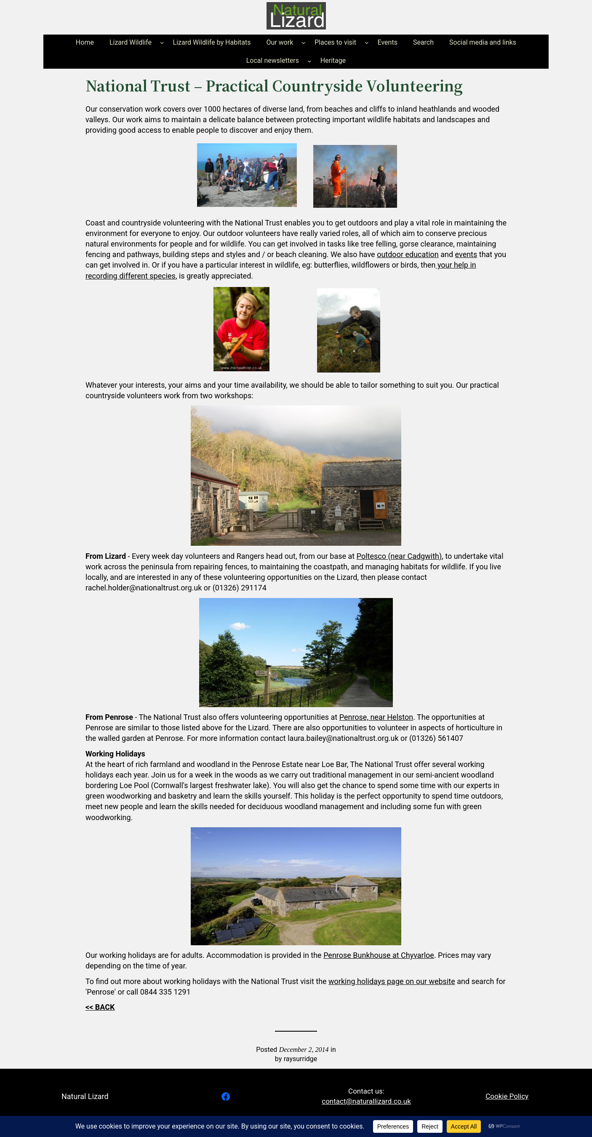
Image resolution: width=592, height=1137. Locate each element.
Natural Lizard (85, 1096)
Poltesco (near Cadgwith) (399, 556)
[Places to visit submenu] (367, 42)
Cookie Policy (506, 1096)
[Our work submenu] (303, 42)
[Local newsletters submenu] (309, 61)
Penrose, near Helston (376, 717)
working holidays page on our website (391, 981)
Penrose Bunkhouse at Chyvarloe (378, 955)
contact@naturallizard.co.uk (366, 1101)
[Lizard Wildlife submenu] (162, 42)
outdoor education (408, 254)
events (466, 254)
